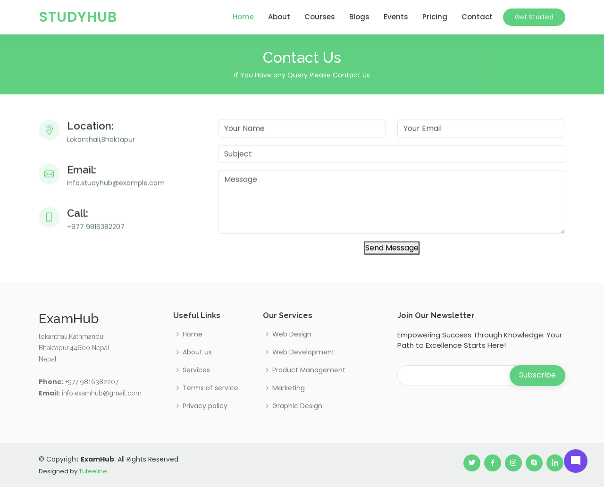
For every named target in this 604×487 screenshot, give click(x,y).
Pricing (434, 17)
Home (243, 17)
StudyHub (78, 17)
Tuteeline (93, 471)
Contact (477, 17)
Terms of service (210, 388)
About (279, 17)
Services (196, 370)
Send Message (392, 252)
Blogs (359, 17)
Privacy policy (205, 406)
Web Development (303, 352)
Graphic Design (297, 406)
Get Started (534, 17)
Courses (319, 17)
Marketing (288, 388)
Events (396, 17)
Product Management (308, 370)
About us (197, 352)
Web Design (291, 334)
